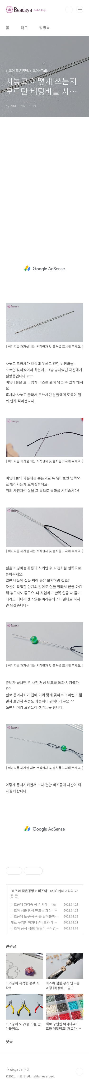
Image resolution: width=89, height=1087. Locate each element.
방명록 (44, 27)
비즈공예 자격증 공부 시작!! (30, 904)
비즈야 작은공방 (23, 890)
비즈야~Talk (47, 890)
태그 (24, 27)
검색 (69, 9)
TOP (79, 1072)
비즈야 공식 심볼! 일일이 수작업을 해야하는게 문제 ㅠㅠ (35, 931)
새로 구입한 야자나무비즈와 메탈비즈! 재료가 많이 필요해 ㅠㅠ (34, 925)
